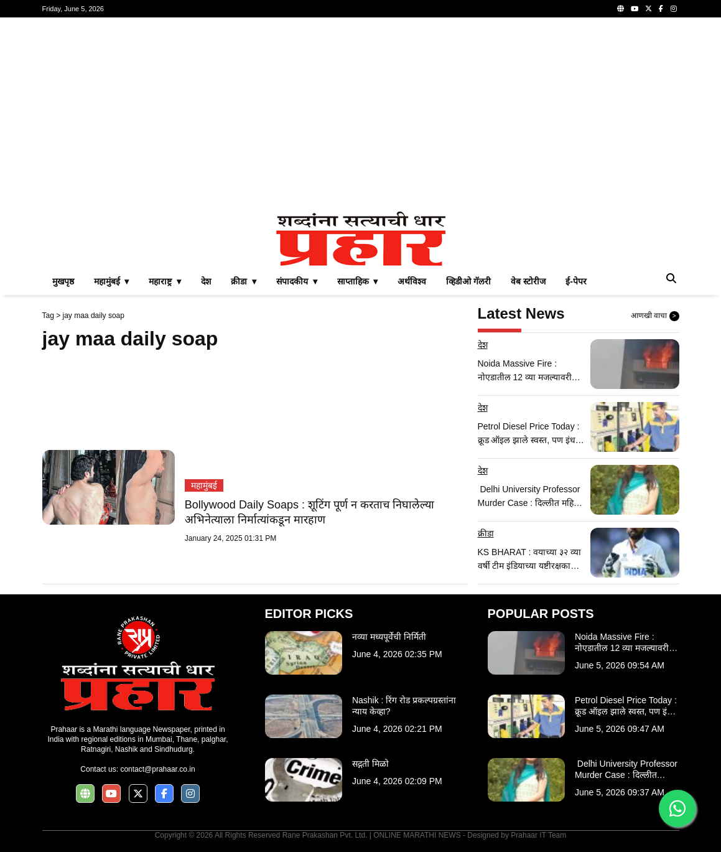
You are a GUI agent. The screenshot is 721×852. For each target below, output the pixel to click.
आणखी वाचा (655, 316)
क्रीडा (486, 533)
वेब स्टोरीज (528, 281)
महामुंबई (204, 485)
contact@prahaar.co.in (157, 769)
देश (206, 281)
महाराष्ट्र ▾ (165, 281)
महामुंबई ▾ (111, 281)
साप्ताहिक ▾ (357, 281)
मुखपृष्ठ (63, 281)
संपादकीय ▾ (296, 281)
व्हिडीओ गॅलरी (468, 281)
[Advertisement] (360, 114)
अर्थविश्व (412, 281)
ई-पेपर (576, 281)
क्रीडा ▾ (243, 281)
